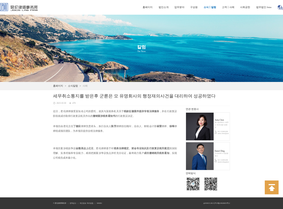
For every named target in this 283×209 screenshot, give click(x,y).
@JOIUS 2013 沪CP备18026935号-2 (216, 203)
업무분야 (179, 7)
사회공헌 (245, 7)
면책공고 (73, 203)
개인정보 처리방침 (86, 203)
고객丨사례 (228, 7)
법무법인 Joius (264, 7)
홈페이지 (148, 7)
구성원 (194, 7)
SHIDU (99, 203)
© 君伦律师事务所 (59, 203)
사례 (85, 85)
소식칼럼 (73, 85)
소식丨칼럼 (210, 7)
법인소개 (164, 7)
